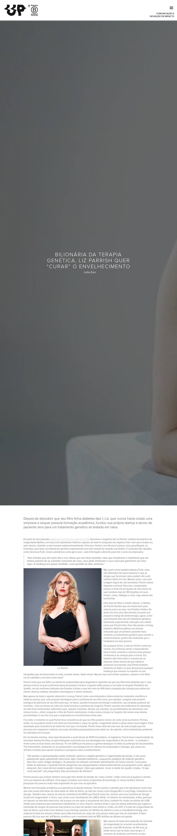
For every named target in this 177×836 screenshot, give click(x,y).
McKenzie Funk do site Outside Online (69, 539)
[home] (17, 10)
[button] (170, 7)
